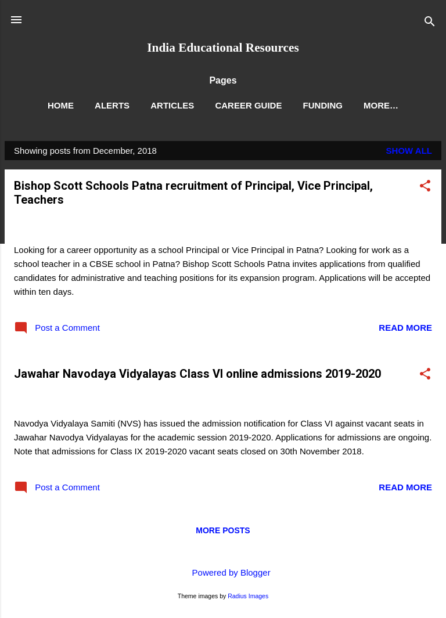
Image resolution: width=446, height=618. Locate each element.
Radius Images (248, 595)
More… (381, 105)
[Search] (430, 23)
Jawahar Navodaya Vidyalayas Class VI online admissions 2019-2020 (197, 374)
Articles (172, 105)
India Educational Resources (223, 48)
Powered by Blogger (222, 572)
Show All (409, 151)
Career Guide (248, 105)
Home (61, 105)
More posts (223, 530)
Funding (323, 105)
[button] (425, 188)
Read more (405, 328)
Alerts (112, 105)
